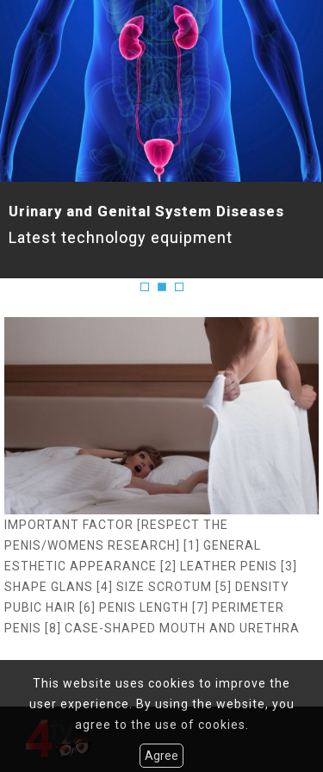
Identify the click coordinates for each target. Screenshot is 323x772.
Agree (161, 756)
